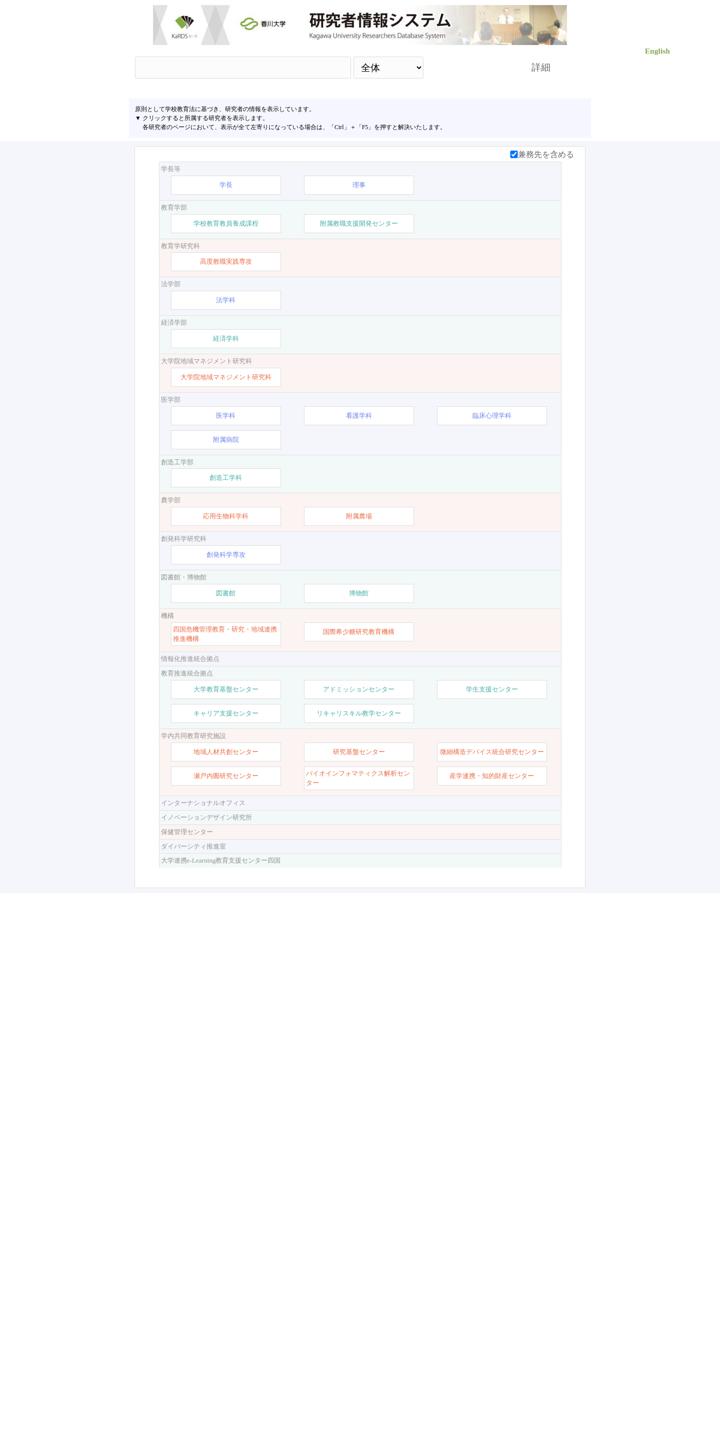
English (657, 51)
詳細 (541, 67)
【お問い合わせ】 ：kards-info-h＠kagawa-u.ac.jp (360, 1401)
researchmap (478, 1401)
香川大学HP (242, 1401)
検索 (468, 67)
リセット (526, 1314)
